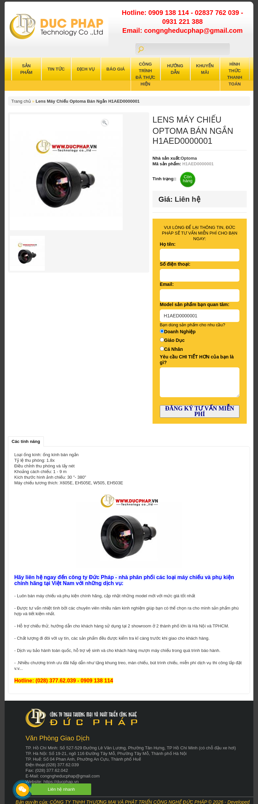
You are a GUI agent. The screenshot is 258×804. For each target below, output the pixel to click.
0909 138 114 (169, 12)
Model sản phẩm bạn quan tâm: (194, 304)
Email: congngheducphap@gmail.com (182, 30)
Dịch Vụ (86, 69)
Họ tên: (168, 244)
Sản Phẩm (26, 69)
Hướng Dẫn (175, 69)
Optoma (189, 158)
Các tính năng (26, 441)
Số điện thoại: (175, 264)
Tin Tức (56, 69)
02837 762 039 (218, 12)
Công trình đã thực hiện (145, 74)
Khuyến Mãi (205, 69)
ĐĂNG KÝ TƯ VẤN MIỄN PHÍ (199, 411)
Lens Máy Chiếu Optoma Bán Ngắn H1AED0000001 (87, 101)
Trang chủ (21, 101)
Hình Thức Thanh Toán (234, 74)
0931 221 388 (182, 21)
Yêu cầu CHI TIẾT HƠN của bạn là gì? (197, 359)
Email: (167, 284)
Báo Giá (115, 69)
